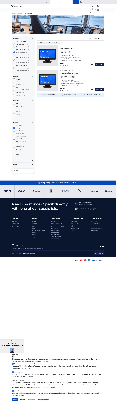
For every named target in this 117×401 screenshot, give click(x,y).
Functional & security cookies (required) (23, 363)
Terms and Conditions (96, 228)
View (92, 64)
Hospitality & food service (38, 230)
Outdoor (53, 221)
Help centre (74, 221)
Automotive (35, 232)
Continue (76, 2)
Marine (33, 226)
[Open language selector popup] (95, 6)
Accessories (15, 225)
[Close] (81, 2)
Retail (33, 228)
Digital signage (55, 232)
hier (32, 361)
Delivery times (74, 223)
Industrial (34, 221)
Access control (55, 238)
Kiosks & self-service (56, 223)
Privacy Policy (94, 230)
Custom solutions (42, 9)
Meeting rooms (55, 234)
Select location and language (41, 2)
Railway (34, 234)
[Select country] (61, 2)
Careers (93, 226)
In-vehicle (53, 225)
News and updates (95, 223)
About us (93, 225)
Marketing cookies (18, 380)
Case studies (94, 221)
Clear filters (64, 42)
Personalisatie (16, 390)
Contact (73, 230)
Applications (32, 9)
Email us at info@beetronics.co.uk (87, 208)
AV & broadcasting (36, 236)
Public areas (54, 228)
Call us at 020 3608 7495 (85, 202)
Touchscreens (15, 223)
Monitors (14, 221)
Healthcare (34, 237)
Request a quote (75, 228)
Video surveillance (56, 236)
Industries (22, 9)
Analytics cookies (17, 372)
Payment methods (75, 225)
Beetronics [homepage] (18, 6)
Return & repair (75, 226)
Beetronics (15, 244)
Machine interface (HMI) (57, 226)
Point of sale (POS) (56, 230)
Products (15, 9)
